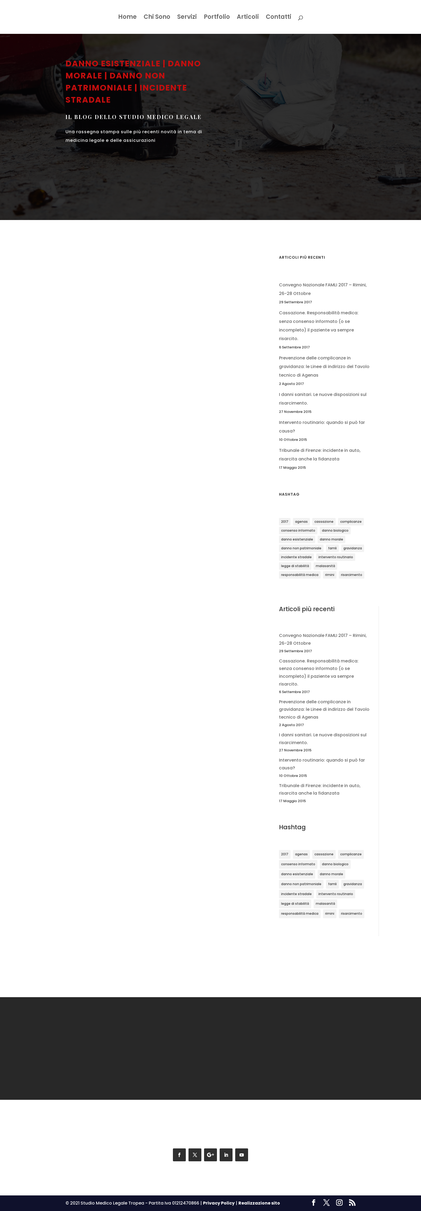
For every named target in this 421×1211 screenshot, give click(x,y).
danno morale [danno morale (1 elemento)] (331, 539)
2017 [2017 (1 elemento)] (284, 521)
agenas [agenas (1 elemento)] (301, 521)
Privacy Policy (219, 1203)
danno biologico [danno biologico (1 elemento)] (335, 530)
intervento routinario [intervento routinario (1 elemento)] (335, 557)
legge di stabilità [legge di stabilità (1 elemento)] (295, 566)
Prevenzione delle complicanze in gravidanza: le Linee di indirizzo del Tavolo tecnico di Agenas (324, 366)
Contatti (278, 18)
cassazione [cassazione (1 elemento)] (323, 521)
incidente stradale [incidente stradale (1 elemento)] (296, 557)
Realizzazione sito (259, 1203)
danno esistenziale (113, 63)
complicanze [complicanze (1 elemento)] (351, 521)
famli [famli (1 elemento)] (332, 548)
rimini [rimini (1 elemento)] (329, 574)
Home (127, 18)
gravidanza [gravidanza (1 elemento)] (352, 548)
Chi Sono (157, 18)
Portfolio (217, 18)
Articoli (248, 18)
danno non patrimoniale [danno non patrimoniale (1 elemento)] (301, 548)
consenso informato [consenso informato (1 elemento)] (298, 530)
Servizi (187, 18)
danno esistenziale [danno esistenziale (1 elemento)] (297, 539)
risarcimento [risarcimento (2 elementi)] (351, 574)
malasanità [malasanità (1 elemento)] (325, 566)
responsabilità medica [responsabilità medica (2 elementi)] (299, 574)
